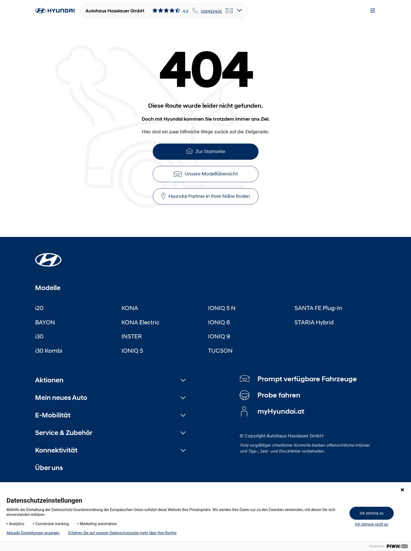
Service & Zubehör (63, 432)
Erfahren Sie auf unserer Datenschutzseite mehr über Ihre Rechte (122, 533)
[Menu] (372, 11)
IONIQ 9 (219, 336)
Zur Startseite (205, 151)
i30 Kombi (48, 350)
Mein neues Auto (61, 397)
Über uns (49, 468)
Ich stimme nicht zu (371, 524)
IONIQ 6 (219, 322)
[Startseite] (48, 257)
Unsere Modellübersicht (206, 174)
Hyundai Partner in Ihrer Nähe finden (205, 196)
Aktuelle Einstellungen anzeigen (33, 533)
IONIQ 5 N (222, 307)
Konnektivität (56, 450)
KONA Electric (140, 322)
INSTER (131, 336)
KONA (129, 307)
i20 (39, 307)
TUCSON (220, 350)
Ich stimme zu (371, 513)
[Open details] (239, 10)
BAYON (45, 322)
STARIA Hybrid (314, 322)
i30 (39, 336)
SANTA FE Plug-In (318, 307)
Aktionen (49, 380)
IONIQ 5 (132, 350)
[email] (229, 10)
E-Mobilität (52, 415)
